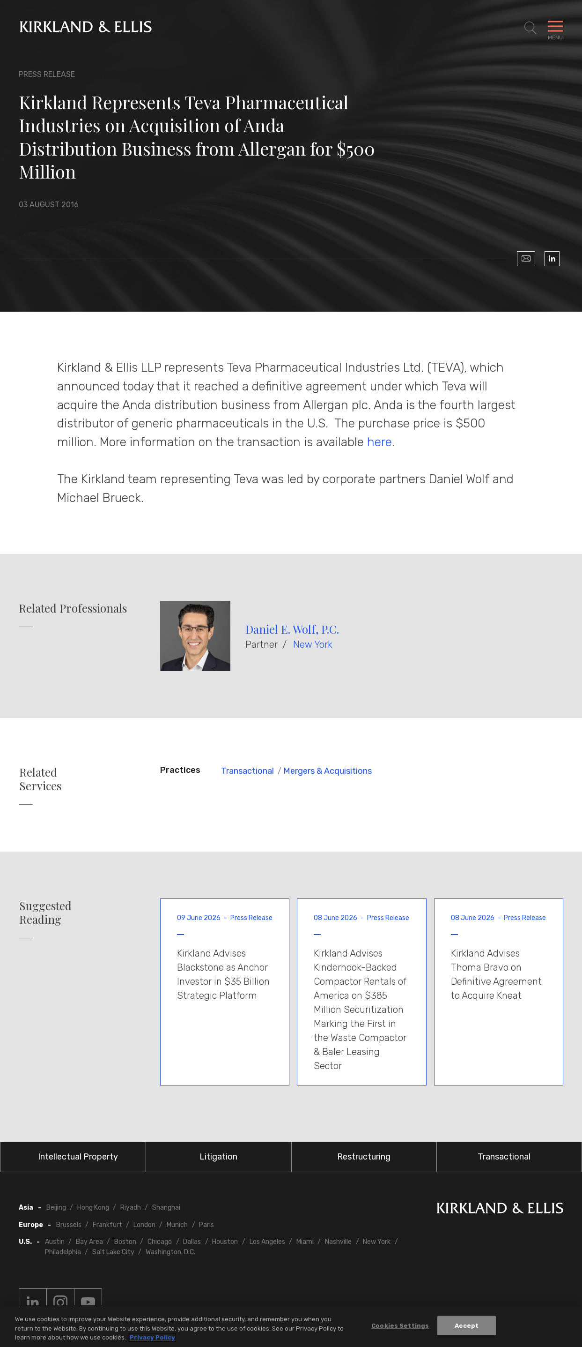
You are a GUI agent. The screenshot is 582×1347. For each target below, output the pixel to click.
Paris (206, 1225)
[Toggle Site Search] (530, 28)
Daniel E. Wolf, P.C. (292, 628)
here (379, 441)
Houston (225, 1242)
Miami (305, 1242)
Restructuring (363, 1157)
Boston (125, 1242)
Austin (55, 1242)
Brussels (68, 1225)
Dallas (192, 1242)
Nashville (338, 1242)
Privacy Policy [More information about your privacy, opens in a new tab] (152, 1337)
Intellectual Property (78, 1157)
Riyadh (130, 1208)
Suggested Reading (45, 912)
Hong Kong (93, 1208)
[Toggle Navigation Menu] (555, 28)
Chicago (159, 1242)
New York (312, 644)
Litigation (218, 1157)
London (144, 1225)
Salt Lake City (113, 1252)
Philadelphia (63, 1252)
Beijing (56, 1208)
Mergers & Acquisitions (327, 771)
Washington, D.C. (170, 1252)
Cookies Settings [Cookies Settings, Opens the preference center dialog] (400, 1325)
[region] (291, 1326)
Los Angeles (267, 1242)
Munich (177, 1225)
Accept (467, 1325)
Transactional (247, 771)
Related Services (40, 779)
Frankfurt (107, 1225)
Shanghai (166, 1208)
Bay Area (89, 1242)
